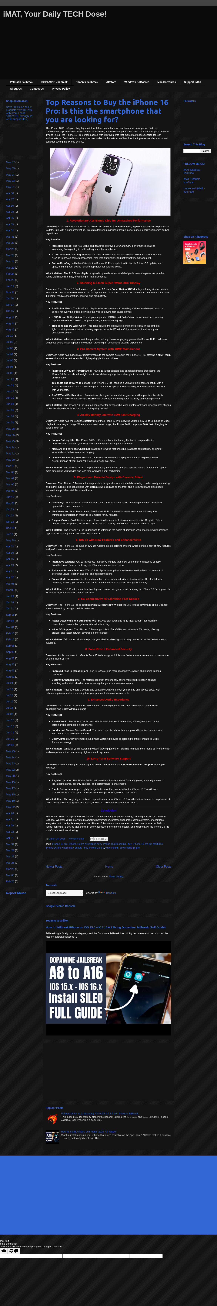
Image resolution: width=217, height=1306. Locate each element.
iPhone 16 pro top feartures (148, 844)
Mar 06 (10, 583)
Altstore (111, 82)
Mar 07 (10, 478)
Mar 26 (10, 248)
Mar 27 (10, 242)
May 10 (10, 800)
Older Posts (163, 866)
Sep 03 (10, 651)
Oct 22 (10, 515)
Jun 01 (10, 422)
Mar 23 (10, 868)
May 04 (10, 174)
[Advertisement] (108, 52)
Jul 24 (9, 682)
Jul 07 (9, 354)
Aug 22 (10, 664)
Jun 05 (10, 410)
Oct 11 (10, 608)
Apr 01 (10, 837)
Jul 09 (9, 341)
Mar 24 (10, 261)
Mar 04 (10, 490)
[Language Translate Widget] (64, 893)
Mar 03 (10, 875)
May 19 (10, 782)
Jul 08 (9, 348)
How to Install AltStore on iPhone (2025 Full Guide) (88, 1131)
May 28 (10, 428)
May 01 (10, 186)
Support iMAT (192, 82)
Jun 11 (10, 732)
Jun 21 (10, 385)
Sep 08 (10, 645)
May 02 (10, 806)
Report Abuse (16, 893)
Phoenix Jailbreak (87, 82)
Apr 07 (10, 577)
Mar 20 (10, 267)
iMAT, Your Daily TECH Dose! (55, 14)
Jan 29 (10, 596)
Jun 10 (10, 397)
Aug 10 (10, 329)
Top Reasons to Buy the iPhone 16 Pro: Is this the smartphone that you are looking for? (107, 111)
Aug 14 (10, 323)
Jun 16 (10, 496)
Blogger (130, 1227)
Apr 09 (10, 825)
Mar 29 (10, 850)
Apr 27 (10, 199)
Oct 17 (10, 304)
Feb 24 (10, 273)
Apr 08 (10, 211)
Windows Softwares (136, 82)
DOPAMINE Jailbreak (54, 82)
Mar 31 (10, 236)
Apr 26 (10, 813)
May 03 (10, 180)
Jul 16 (9, 701)
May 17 (10, 788)
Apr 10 (10, 205)
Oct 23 (10, 509)
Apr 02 (10, 230)
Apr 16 (10, 552)
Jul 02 (9, 372)
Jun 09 (10, 403)
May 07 (10, 162)
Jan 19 (10, 286)
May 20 (10, 459)
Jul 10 (9, 335)
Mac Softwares (166, 82)
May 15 (10, 794)
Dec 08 (10, 503)
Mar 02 (10, 589)
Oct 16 (10, 310)
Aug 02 (10, 676)
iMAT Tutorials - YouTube (192, 180)
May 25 (10, 441)
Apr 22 (10, 546)
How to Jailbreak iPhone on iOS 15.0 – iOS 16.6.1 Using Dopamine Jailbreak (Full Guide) (105, 927)
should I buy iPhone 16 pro (89, 847)
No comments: (76, 838)
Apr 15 (10, 558)
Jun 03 (10, 744)
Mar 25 (10, 255)
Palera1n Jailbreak (21, 82)
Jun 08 (10, 620)
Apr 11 (10, 571)
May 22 (10, 769)
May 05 (10, 168)
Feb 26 (10, 633)
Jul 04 (9, 366)
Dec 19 (10, 527)
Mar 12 (10, 465)
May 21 (10, 453)
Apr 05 (10, 224)
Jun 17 (10, 720)
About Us (16, 88)
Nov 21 (10, 292)
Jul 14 (9, 707)
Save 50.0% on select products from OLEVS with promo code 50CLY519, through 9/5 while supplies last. (19, 113)
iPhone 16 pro (60, 844)
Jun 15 (10, 391)
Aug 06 (10, 670)
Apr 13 (10, 565)
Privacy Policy (61, 88)
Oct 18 (10, 602)
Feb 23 (10, 279)
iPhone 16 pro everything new (85, 844)
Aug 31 (10, 658)
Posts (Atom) (116, 876)
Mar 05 (10, 484)
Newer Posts (54, 866)
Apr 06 (10, 217)
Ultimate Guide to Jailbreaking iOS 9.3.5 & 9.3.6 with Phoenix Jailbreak (99, 1113)
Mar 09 (10, 472)
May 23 (10, 763)
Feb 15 (10, 639)
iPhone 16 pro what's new (60, 847)
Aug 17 (10, 317)
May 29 (10, 751)
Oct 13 (10, 521)
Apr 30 (10, 193)
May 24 (10, 447)
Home (109, 866)
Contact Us (37, 88)
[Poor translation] (14, 1251)
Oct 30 (10, 298)
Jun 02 (10, 416)
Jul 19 (9, 534)
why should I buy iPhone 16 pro (122, 847)
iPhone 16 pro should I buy (117, 844)
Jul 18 (9, 695)
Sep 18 (10, 614)
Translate (107, 892)
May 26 (10, 434)
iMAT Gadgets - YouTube (192, 171)
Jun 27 (10, 379)
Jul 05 (9, 360)
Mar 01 (10, 627)
